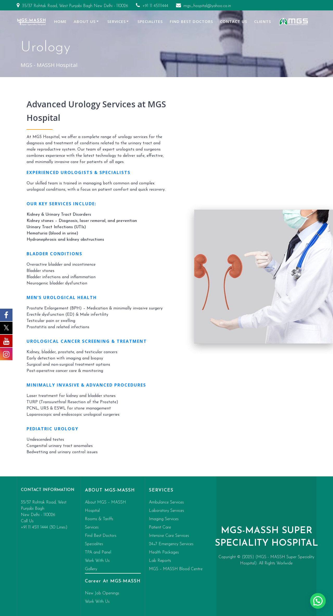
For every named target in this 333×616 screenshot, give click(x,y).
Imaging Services (164, 519)
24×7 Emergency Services (171, 544)
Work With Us (97, 561)
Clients (262, 21)
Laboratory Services (166, 511)
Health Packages (164, 552)
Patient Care (160, 527)
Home (60, 21)
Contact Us (233, 21)
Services (116, 21)
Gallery (91, 569)
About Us (85, 21)
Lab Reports (160, 561)
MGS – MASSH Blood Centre (176, 569)
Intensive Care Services (169, 536)
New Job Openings (102, 593)
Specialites (150, 21)
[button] (318, 601)
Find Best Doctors (191, 21)
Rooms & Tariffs (99, 519)
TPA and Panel (98, 552)
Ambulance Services (166, 502)
